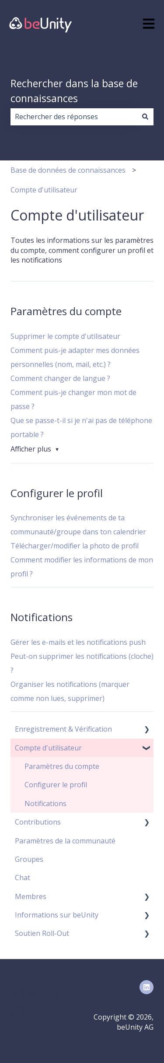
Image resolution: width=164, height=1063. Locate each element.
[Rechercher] (145, 116)
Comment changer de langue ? (60, 378)
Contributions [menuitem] (38, 822)
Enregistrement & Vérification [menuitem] (63, 729)
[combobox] (73, 116)
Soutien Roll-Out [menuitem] (42, 933)
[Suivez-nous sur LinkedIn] (147, 987)
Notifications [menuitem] (45, 803)
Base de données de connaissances (68, 170)
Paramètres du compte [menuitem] (61, 766)
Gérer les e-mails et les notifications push (78, 642)
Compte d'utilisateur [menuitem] (48, 748)
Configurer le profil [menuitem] (55, 784)
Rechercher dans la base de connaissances (74, 91)
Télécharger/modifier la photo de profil (74, 546)
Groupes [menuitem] (29, 859)
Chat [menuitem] (22, 877)
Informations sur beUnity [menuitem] (56, 915)
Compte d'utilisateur (43, 190)
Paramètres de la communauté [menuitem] (65, 841)
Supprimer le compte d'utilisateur (65, 336)
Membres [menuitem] (30, 896)
